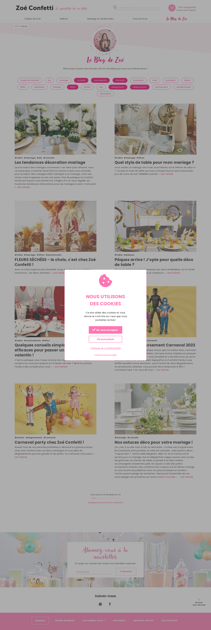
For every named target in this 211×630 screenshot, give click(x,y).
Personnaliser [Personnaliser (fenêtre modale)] (105, 339)
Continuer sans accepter (105, 355)
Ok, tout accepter (105, 330)
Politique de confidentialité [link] (105, 348)
